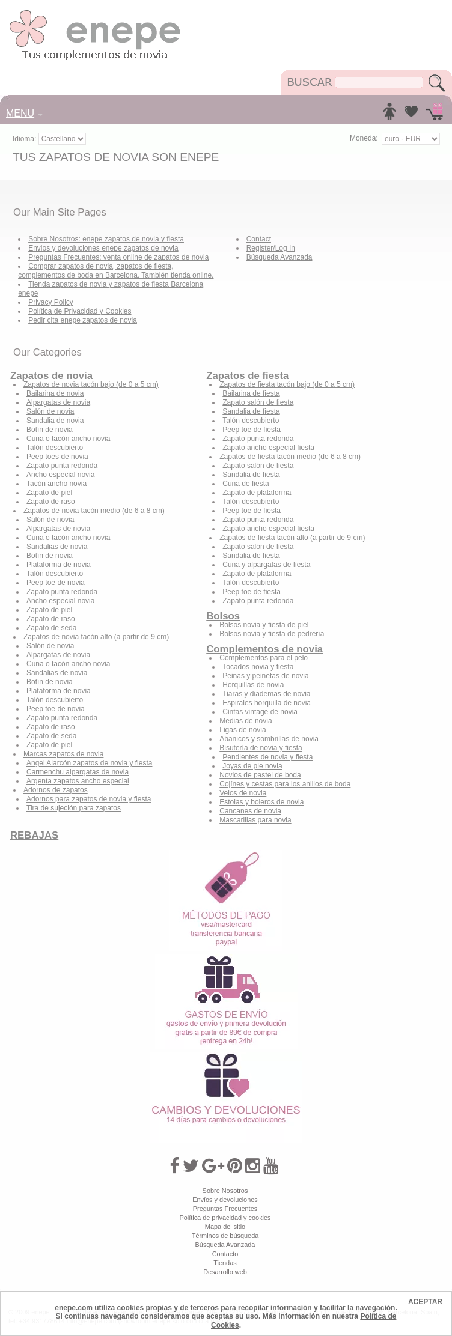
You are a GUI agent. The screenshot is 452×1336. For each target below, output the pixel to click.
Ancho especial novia (60, 474)
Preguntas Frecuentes (225, 1208)
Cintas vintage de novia (260, 712)
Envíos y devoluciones (225, 1199)
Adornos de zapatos (55, 790)
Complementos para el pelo (263, 658)
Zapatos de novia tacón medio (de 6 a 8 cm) (94, 510)
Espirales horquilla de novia (266, 703)
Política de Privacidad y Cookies (79, 311)
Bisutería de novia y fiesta (260, 748)
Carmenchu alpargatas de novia (77, 772)
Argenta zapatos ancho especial (77, 781)
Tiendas (224, 1262)
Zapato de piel (49, 492)
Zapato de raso (50, 501)
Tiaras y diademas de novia (266, 694)
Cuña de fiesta (245, 483)
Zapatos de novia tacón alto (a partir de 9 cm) (96, 637)
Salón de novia (50, 411)
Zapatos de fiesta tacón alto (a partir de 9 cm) (292, 537)
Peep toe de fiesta (251, 429)
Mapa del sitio (225, 1226)
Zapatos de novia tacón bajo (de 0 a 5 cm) (91, 384)
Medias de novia (245, 721)
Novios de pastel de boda (260, 775)
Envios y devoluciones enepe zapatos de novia (103, 248)
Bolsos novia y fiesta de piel (263, 625)
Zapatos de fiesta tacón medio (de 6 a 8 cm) (290, 456)
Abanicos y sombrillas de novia (269, 739)
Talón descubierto (54, 447)
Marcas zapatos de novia (63, 754)
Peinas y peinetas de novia (265, 676)
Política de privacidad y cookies (224, 1217)
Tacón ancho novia (56, 483)
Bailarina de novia (55, 393)
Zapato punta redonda (61, 465)
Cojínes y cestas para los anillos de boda (284, 784)
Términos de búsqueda (225, 1235)
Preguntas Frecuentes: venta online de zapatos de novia (118, 257)
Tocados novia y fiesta (257, 667)
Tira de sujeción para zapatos (73, 808)
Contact (258, 239)
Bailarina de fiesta (250, 393)
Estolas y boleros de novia (261, 802)
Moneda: (364, 138)
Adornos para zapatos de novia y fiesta (88, 799)
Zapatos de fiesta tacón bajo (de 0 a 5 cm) (287, 384)
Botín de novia (49, 429)
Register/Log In (270, 248)
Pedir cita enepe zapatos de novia (82, 320)
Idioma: (25, 139)
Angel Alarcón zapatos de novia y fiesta (89, 763)
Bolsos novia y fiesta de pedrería (271, 634)
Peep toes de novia (57, 456)
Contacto (225, 1253)
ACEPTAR (425, 1302)
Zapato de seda (51, 628)
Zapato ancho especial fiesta (268, 447)
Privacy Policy (50, 302)
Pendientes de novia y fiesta (267, 757)
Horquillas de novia (253, 685)
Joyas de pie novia (252, 766)
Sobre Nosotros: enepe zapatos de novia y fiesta (106, 239)
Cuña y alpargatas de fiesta (266, 564)
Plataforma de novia (58, 564)
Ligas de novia (242, 730)
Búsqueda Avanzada (279, 257)
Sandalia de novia (55, 420)
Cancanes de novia (250, 811)
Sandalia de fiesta (250, 411)
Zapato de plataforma (256, 492)
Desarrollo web (225, 1271)
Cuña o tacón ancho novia (68, 438)
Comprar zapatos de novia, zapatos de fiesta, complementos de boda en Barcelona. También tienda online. (115, 270)
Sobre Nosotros (225, 1190)
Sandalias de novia (56, 546)
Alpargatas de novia (58, 402)
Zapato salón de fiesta (257, 402)
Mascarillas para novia (255, 820)
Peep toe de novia (55, 582)
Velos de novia (242, 793)
